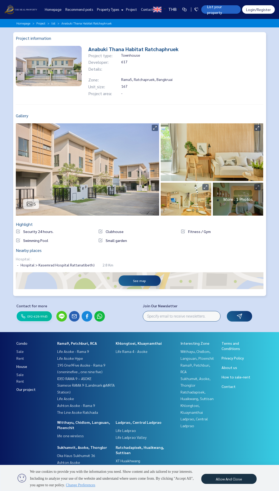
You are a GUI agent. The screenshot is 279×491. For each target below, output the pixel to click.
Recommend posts (79, 9)
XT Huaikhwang (128, 460)
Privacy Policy (233, 358)
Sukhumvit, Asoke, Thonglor (82, 447)
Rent (20, 358)
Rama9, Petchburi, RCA (77, 343)
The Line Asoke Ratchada (77, 412)
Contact (147, 9)
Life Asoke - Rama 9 (73, 351)
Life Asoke (65, 398)
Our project (26, 389)
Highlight (24, 224)
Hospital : (23, 258)
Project (131, 9)
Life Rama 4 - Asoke (132, 351)
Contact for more (31, 305)
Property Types (109, 9)
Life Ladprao (126, 430)
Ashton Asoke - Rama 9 (76, 405)
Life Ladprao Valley (131, 437)
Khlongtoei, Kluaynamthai (139, 343)
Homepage (53, 9)
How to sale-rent (236, 377)
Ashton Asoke (68, 462)
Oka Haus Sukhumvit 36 (76, 455)
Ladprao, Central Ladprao (138, 422)
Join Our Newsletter (160, 305)
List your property (214, 9)
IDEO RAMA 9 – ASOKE (74, 378)
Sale (20, 351)
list (53, 23)
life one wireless (70, 435)
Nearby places (29, 250)
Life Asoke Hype (70, 358)
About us (229, 367)
